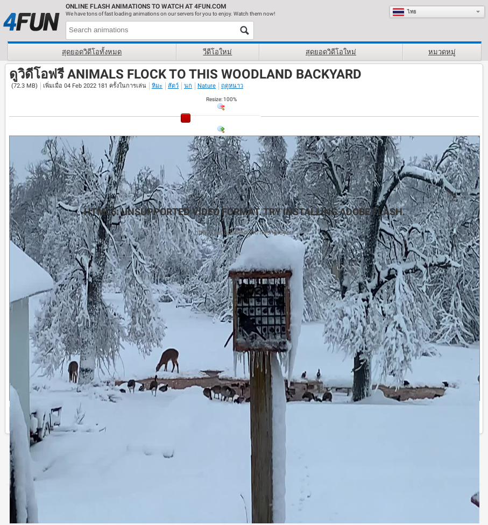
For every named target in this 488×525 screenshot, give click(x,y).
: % (221, 99)
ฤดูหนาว (232, 85)
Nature (206, 85)
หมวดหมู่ (442, 52)
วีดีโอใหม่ (217, 52)
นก (188, 85)
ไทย (404, 12)
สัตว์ (173, 85)
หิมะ (157, 85)
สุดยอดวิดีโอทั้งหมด (92, 52)
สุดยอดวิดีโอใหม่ (331, 52)
